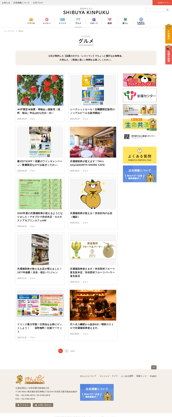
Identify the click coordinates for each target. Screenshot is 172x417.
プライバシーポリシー (109, 413)
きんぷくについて (88, 371)
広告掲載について (21, 2)
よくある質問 (127, 371)
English (153, 371)
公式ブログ (38, 2)
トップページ (9, 31)
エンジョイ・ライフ (109, 371)
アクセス (24, 400)
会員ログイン (164, 2)
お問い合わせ (44, 400)
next (73, 346)
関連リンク (142, 371)
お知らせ (6, 2)
